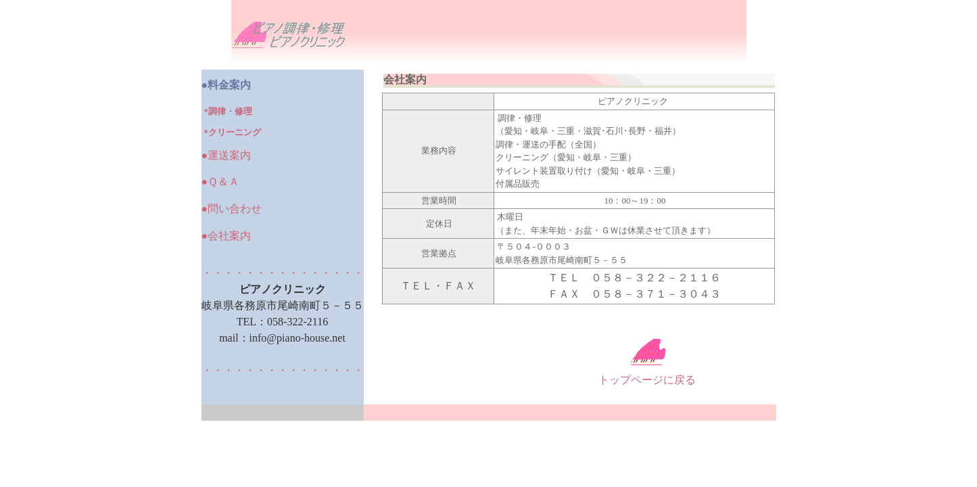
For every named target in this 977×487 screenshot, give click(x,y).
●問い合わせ (231, 208)
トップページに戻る (647, 380)
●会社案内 (226, 235)
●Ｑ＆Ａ (220, 181)
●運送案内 (226, 155)
